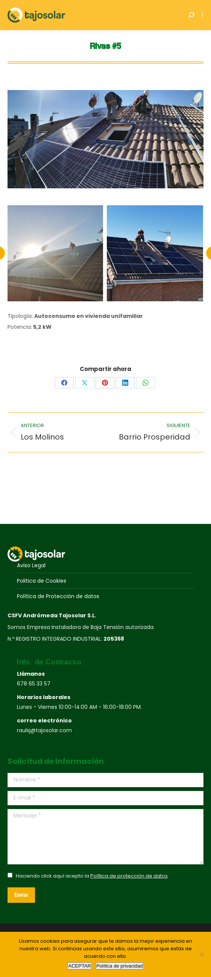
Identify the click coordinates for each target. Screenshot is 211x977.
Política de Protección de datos (58, 596)
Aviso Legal (31, 565)
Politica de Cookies (41, 581)
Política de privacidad (119, 966)
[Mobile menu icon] (202, 15)
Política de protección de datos (129, 875)
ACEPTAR (79, 966)
